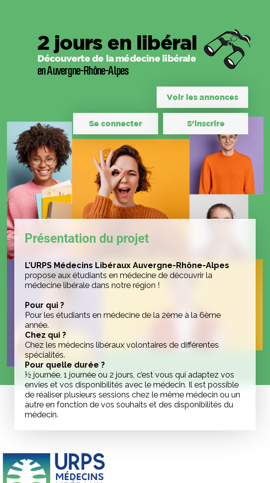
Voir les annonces (202, 97)
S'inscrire (206, 123)
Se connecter (115, 123)
